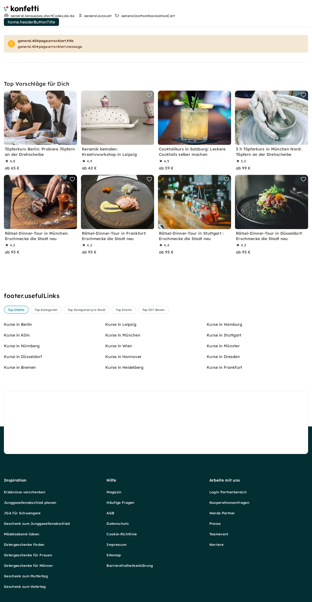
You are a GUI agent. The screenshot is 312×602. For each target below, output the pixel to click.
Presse (215, 484)
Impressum (117, 505)
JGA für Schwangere (22, 473)
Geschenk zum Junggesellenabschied (37, 484)
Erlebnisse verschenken (24, 452)
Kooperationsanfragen (229, 463)
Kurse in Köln (17, 335)
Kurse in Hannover (123, 356)
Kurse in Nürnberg (21, 345)
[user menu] (94, 16)
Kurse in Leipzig (120, 324)
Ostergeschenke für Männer (28, 526)
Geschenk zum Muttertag (26, 536)
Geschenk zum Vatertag (25, 547)
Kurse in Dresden (223, 356)
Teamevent (218, 494)
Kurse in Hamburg (224, 324)
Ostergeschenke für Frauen (28, 515)
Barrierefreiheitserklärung (130, 526)
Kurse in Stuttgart (224, 335)
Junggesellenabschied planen (30, 463)
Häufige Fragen (120, 463)
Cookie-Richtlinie (122, 494)
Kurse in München (122, 335)
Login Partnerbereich (228, 452)
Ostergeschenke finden (24, 505)
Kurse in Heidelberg (124, 367)
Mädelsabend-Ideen (21, 494)
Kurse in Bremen (20, 367)
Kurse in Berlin (18, 324)
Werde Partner (222, 473)
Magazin (114, 452)
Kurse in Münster (223, 345)
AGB (110, 473)
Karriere (216, 505)
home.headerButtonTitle (31, 22)
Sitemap (114, 515)
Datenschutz (118, 484)
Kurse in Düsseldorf (23, 356)
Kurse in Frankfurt (224, 367)
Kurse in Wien (118, 345)
